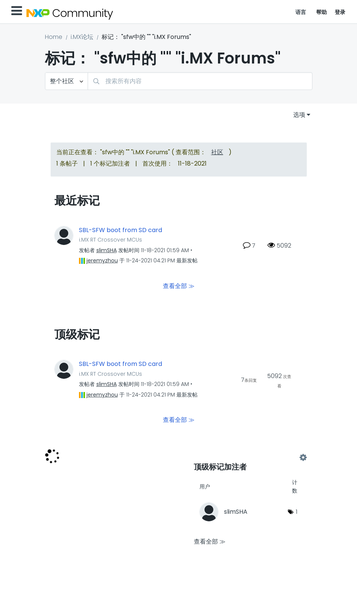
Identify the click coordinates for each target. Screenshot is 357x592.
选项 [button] (299, 114)
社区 (217, 152)
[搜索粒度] (66, 81)
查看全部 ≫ (179, 286)
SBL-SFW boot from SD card (120, 230)
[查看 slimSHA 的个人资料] (106, 250)
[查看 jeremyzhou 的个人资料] (102, 260)
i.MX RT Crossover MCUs (110, 239)
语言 (300, 12)
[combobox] (200, 81)
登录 (340, 12)
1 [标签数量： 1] (296, 511)
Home (53, 37)
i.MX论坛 (82, 37)
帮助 (321, 12)
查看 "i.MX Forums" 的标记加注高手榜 (248, 458)
